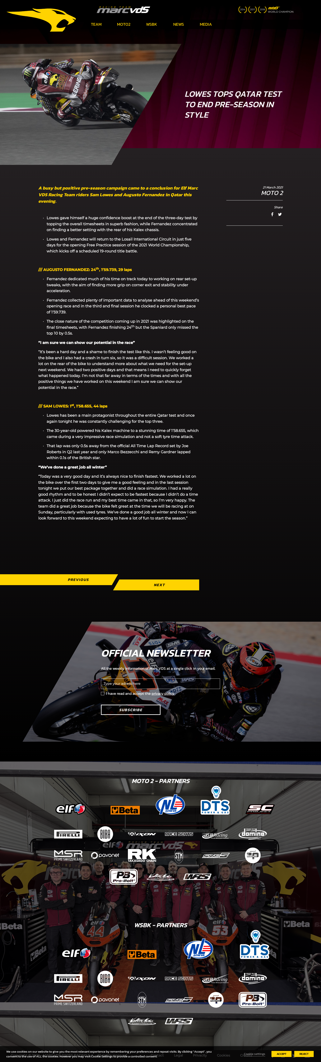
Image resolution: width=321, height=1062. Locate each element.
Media (206, 24)
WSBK (151, 24)
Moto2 (123, 24)
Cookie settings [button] (254, 1054)
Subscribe (130, 710)
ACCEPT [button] (281, 1054)
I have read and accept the (140, 694)
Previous (78, 579)
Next (159, 585)
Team (96, 24)
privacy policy (163, 694)
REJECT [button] (303, 1054)
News (178, 24)
